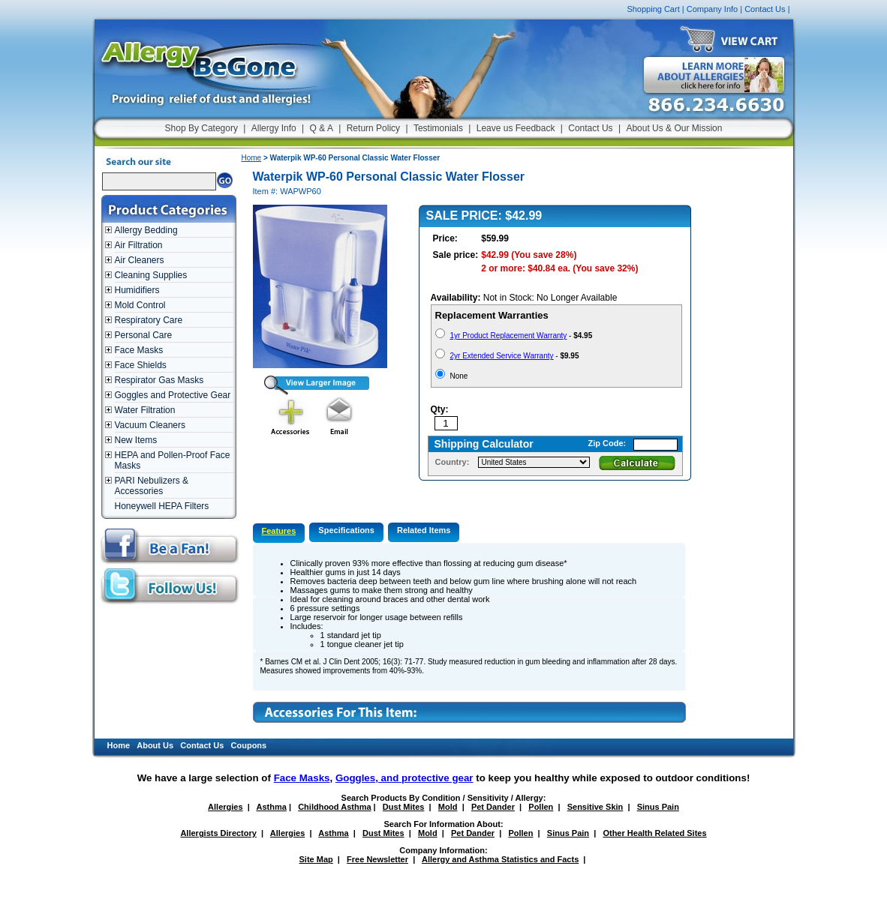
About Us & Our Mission (674, 128)
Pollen (540, 806)
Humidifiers (137, 290)
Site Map (316, 859)
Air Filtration (139, 245)
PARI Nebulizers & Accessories (151, 485)
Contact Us (764, 8)
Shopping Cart (653, 8)
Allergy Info (273, 128)
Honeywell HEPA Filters (162, 506)
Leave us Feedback (516, 128)
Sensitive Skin (595, 806)
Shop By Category (201, 128)
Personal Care (144, 335)
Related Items (424, 530)
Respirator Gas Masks (159, 380)
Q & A (321, 128)
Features (279, 530)
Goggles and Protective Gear (173, 395)
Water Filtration (145, 410)
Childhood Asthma (334, 806)
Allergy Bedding (146, 230)
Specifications (346, 530)
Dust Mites (404, 806)
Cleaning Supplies (151, 275)
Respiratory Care (149, 320)
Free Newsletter (377, 859)
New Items (136, 440)
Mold (448, 806)
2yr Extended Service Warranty (502, 356)
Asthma (272, 806)
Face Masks (139, 350)
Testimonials (438, 128)
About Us (155, 745)
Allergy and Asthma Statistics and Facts (500, 859)
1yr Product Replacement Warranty (508, 335)
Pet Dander (493, 806)
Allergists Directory (218, 833)
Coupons (249, 745)
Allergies (225, 806)
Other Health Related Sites (654, 833)
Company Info (712, 8)
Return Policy (373, 128)
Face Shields (141, 365)
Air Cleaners (139, 260)
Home (252, 158)
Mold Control (140, 305)
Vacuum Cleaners (150, 425)
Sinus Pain (658, 806)
